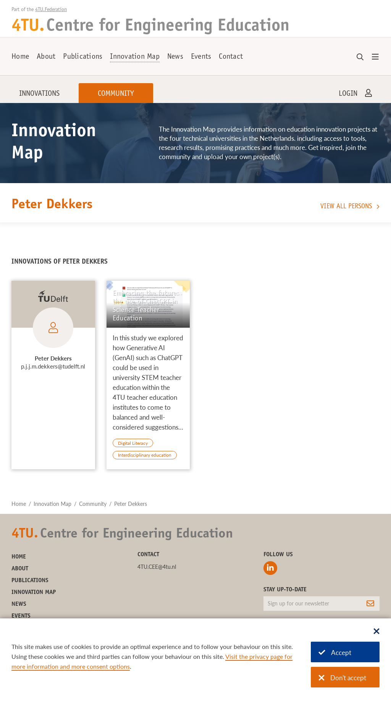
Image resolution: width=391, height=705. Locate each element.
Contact (231, 57)
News (175, 57)
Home (20, 57)
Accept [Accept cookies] (334, 653)
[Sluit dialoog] (376, 631)
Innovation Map (135, 57)
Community (116, 94)
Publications (82, 57)
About (46, 57)
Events (201, 57)
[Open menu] (375, 57)
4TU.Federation (51, 10)
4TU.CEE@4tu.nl (156, 566)
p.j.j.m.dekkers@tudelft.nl (53, 366)
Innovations (39, 94)
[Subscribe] (370, 603)
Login (348, 94)
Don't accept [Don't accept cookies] (342, 678)
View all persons (346, 206)
